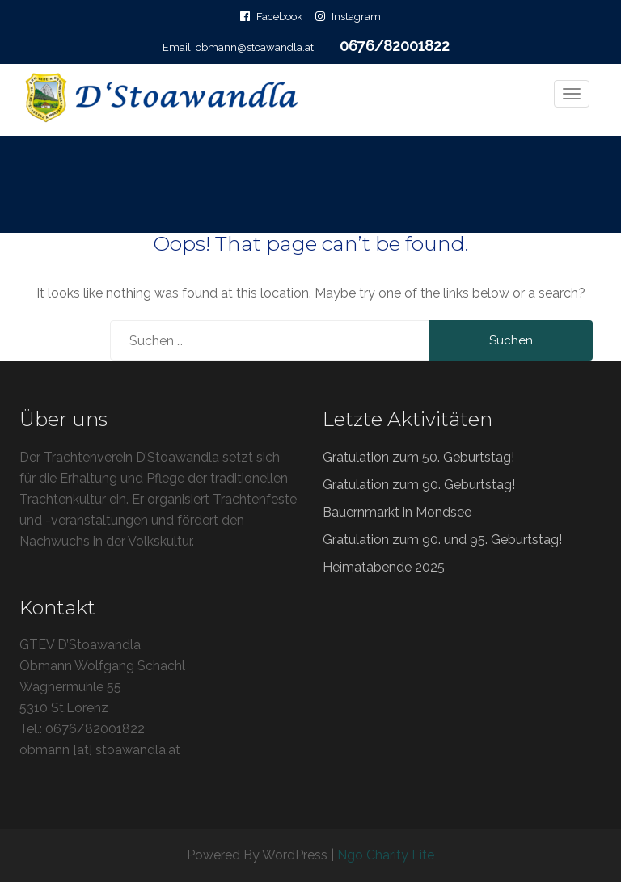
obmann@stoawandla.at (255, 47)
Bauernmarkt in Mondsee (397, 512)
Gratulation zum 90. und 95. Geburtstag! (442, 539)
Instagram (356, 16)
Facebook (279, 16)
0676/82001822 (395, 45)
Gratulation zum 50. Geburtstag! (418, 457)
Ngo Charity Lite (385, 855)
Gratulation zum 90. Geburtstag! (419, 484)
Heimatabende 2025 (384, 567)
